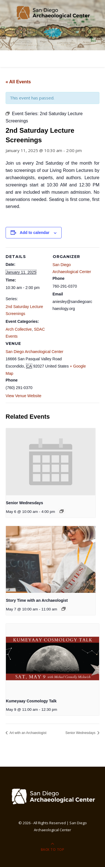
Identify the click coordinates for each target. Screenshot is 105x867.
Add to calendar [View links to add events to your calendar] (35, 232)
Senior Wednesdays (24, 503)
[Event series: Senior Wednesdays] (62, 511)
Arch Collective (19, 329)
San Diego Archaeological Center (34, 351)
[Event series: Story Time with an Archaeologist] (64, 608)
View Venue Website (23, 396)
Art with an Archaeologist (27, 733)
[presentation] (50, 461)
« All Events (18, 81)
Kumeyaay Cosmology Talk (31, 701)
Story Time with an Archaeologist (37, 600)
